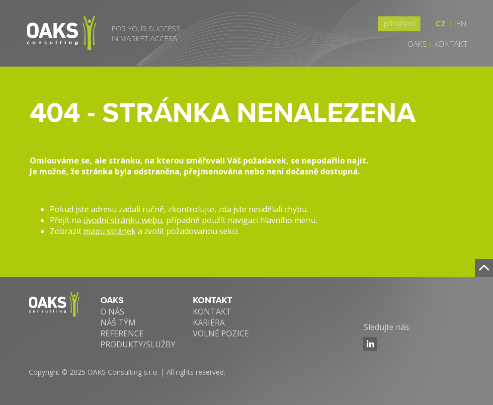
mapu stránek (109, 231)
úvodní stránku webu (122, 220)
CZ (443, 24)
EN (461, 24)
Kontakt (451, 44)
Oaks (417, 44)
